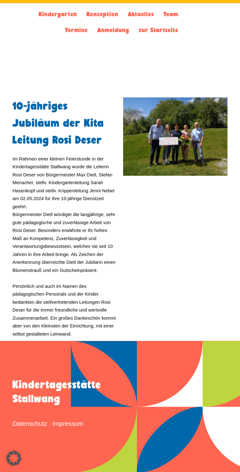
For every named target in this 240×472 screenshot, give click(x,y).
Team (170, 14)
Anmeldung (113, 30)
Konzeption (102, 14)
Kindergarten (58, 14)
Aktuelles (141, 14)
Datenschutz (29, 423)
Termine (76, 30)
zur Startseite (158, 30)
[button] (14, 458)
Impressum (67, 423)
